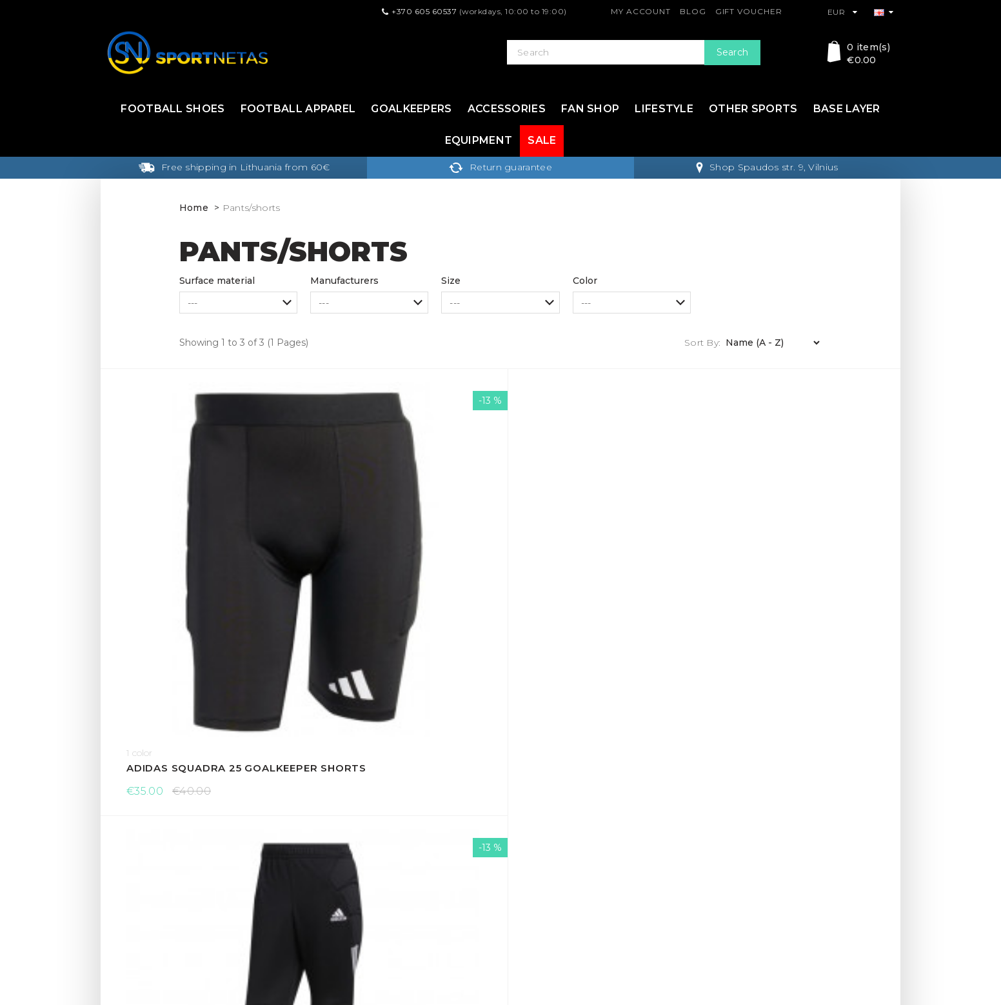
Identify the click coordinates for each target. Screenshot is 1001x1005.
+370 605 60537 (424, 11)
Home (193, 208)
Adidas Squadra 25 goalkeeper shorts (200, 560)
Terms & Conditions (350, 838)
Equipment (479, 140)
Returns (325, 817)
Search (733, 52)
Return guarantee (500, 167)
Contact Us (532, 817)
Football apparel (298, 109)
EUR (843, 12)
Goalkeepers (411, 109)
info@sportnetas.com (155, 919)
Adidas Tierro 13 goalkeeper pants (400, 560)
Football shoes (172, 109)
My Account (641, 11)
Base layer (846, 109)
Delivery (325, 796)
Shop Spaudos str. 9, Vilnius (767, 167)
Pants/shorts (252, 208)
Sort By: (702, 342)
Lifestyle (664, 109)
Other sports (753, 109)
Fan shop (590, 109)
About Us (328, 879)
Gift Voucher (748, 11)
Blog (693, 11)
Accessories (507, 109)
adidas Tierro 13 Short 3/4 (600, 560)
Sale (542, 140)
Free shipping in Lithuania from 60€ (234, 167)
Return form (535, 858)
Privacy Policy (338, 858)
